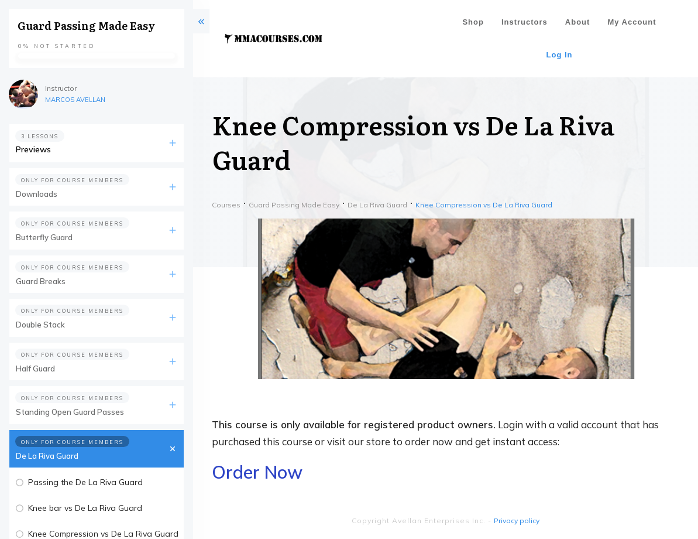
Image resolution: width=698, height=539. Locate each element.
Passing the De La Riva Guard (85, 482)
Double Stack (40, 324)
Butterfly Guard (44, 237)
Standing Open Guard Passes (70, 412)
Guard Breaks (41, 281)
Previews (33, 149)
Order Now (257, 472)
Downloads (36, 194)
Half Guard (35, 368)
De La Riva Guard (47, 455)
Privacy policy (516, 520)
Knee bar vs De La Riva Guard (85, 508)
